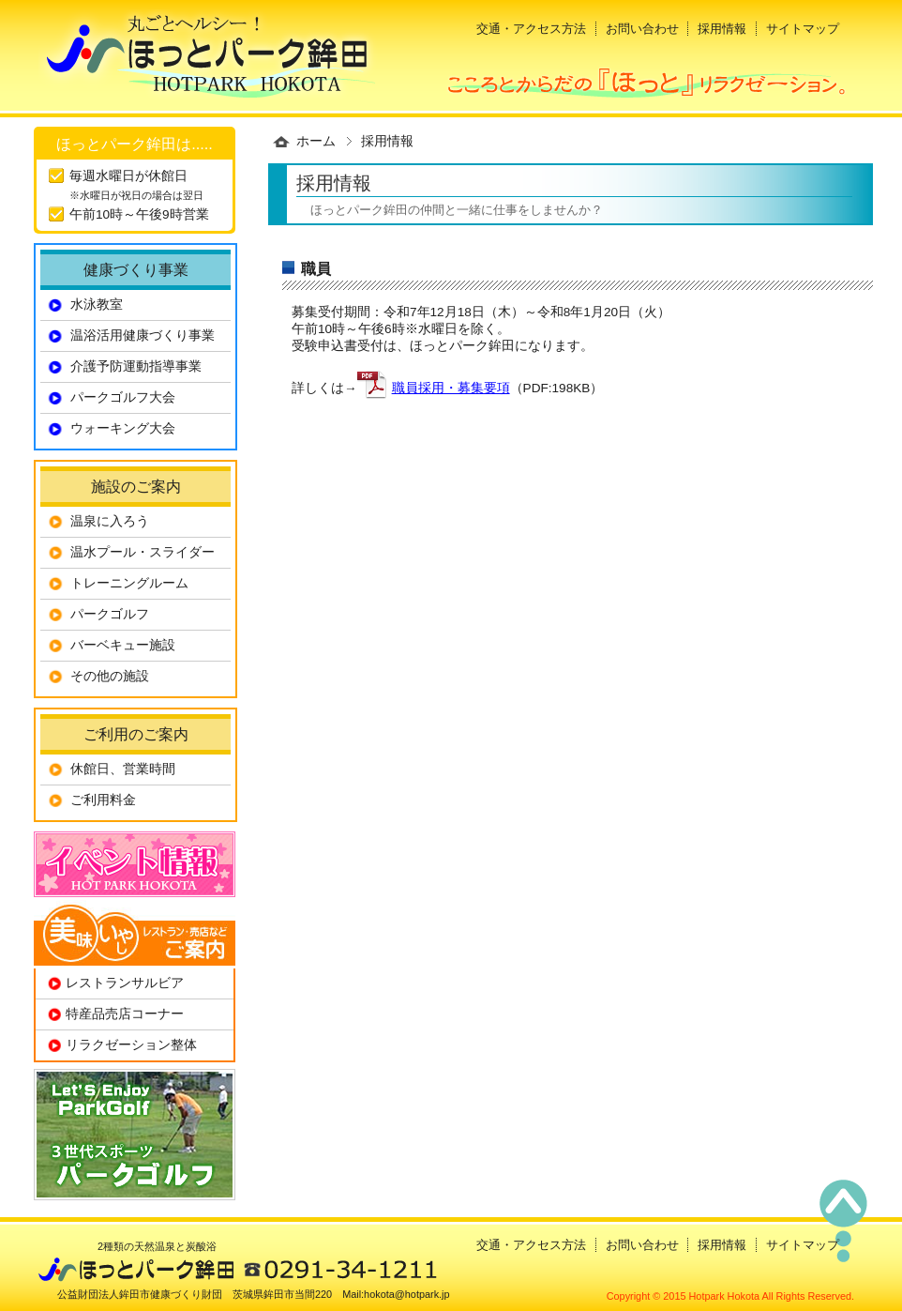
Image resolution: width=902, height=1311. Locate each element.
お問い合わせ (642, 29)
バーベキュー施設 (122, 645)
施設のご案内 (136, 486)
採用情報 (722, 29)
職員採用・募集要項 (451, 388)
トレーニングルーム (129, 583)
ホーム (316, 141)
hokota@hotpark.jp (406, 1294)
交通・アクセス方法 (531, 29)
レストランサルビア (125, 983)
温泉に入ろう (109, 521)
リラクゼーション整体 (131, 1045)
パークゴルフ (109, 614)
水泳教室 (96, 304)
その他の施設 (109, 676)
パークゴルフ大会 (122, 397)
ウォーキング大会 (122, 428)
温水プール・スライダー (142, 552)
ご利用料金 (103, 800)
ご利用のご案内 (135, 733)
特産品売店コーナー (125, 1014)
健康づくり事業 (135, 269)
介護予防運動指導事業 (136, 366)
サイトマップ (802, 29)
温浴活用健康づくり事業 (142, 335)
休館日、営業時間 (122, 769)
